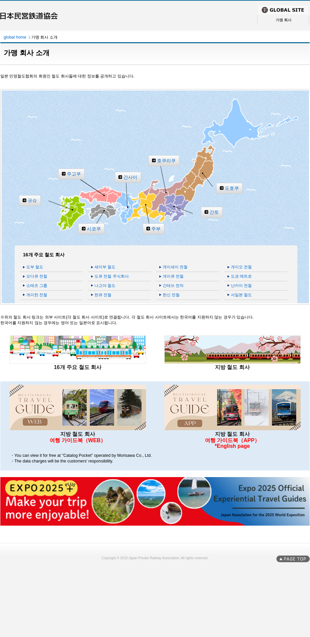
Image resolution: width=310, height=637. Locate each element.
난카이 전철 (241, 285)
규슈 (32, 200)
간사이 (130, 177)
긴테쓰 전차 (173, 285)
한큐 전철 (102, 295)
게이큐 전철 (173, 276)
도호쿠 (232, 188)
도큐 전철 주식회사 (111, 276)
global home (15, 37)
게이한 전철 (36, 295)
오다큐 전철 (36, 276)
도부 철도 (34, 267)
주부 (156, 228)
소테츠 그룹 (36, 285)
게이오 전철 (241, 267)
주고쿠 (74, 174)
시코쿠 (94, 228)
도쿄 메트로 (241, 276)
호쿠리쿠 (166, 160)
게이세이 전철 (175, 267)
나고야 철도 (104, 285)
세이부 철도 (104, 267)
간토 (214, 212)
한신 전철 (171, 295)
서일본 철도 (241, 295)
